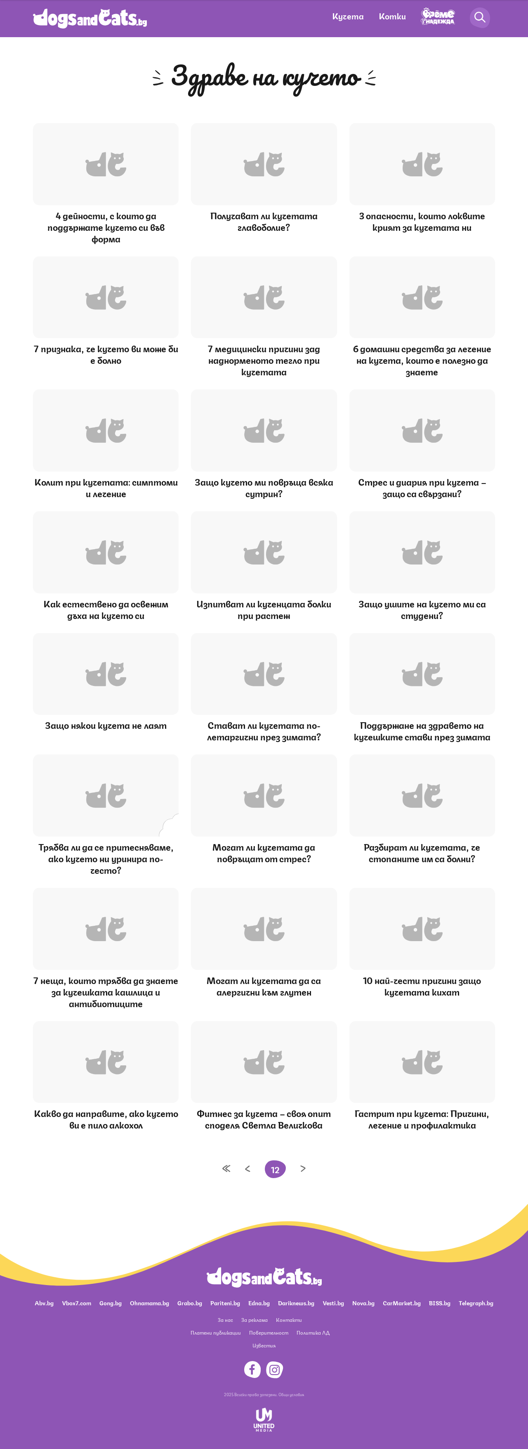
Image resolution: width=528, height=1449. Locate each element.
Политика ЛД (313, 1332)
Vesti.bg (333, 1302)
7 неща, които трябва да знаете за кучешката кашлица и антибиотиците (105, 991)
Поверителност (268, 1332)
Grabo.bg (189, 1302)
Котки (392, 15)
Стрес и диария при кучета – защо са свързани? (422, 487)
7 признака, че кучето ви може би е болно (106, 353)
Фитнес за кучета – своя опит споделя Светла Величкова (264, 1118)
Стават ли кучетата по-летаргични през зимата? (264, 730)
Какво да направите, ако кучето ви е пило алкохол (106, 1118)
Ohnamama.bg (149, 1302)
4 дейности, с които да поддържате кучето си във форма (106, 226)
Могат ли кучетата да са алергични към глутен (264, 985)
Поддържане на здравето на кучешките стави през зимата (422, 730)
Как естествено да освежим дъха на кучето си (105, 609)
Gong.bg (110, 1302)
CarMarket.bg (402, 1302)
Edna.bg (259, 1302)
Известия (264, 1345)
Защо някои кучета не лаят (106, 724)
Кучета (348, 15)
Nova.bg (363, 1302)
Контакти (289, 1319)
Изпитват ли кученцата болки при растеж (263, 609)
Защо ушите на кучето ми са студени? (422, 609)
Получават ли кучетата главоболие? (264, 221)
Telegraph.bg (476, 1302)
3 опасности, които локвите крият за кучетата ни (422, 221)
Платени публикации (216, 1332)
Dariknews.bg (296, 1302)
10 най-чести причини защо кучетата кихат (422, 985)
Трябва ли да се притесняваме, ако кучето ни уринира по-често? (106, 858)
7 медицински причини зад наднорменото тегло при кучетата (264, 359)
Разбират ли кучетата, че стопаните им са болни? (422, 852)
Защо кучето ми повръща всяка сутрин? (264, 487)
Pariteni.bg (225, 1302)
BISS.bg (439, 1302)
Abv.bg (44, 1302)
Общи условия (291, 1394)
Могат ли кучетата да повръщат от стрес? (263, 852)
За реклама (254, 1319)
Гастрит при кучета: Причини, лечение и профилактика (422, 1118)
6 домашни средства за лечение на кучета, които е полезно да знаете (422, 359)
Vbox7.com (76, 1302)
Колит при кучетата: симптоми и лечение (106, 487)
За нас (225, 1319)
